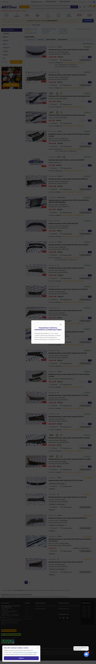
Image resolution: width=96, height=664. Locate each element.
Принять (21, 658)
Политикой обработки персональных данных (25, 652)
